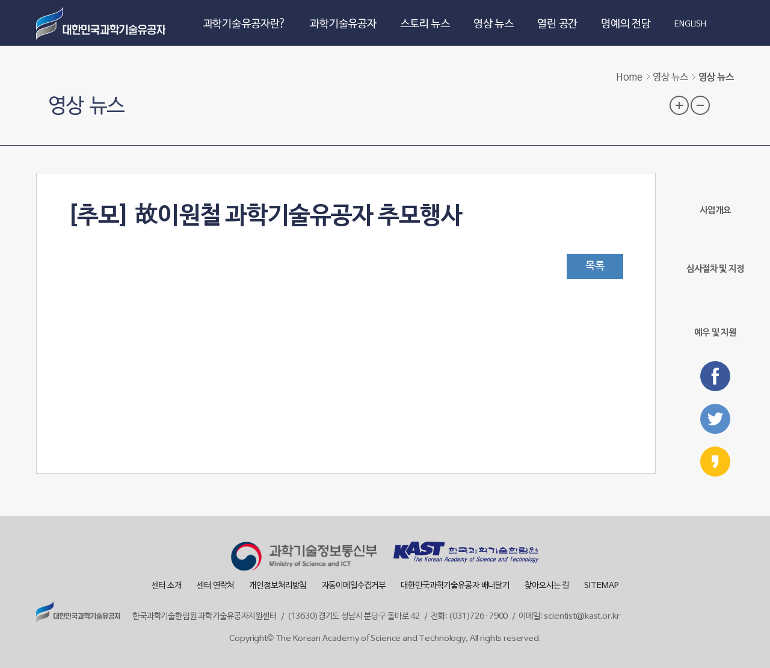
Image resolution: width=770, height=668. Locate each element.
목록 (595, 266)
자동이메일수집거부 (354, 585)
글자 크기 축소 (700, 105)
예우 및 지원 (715, 313)
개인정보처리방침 (277, 585)
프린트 (724, 104)
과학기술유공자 (343, 24)
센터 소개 (167, 585)
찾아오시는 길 (547, 585)
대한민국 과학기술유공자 (102, 23)
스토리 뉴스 (425, 24)
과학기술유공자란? (245, 24)
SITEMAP (601, 585)
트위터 (715, 419)
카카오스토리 (715, 462)
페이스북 (715, 376)
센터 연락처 (215, 585)
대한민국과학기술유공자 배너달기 (455, 585)
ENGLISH (690, 24)
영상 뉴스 (493, 24)
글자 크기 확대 (679, 105)
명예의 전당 (626, 24)
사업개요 (715, 194)
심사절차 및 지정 (715, 252)
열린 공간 (557, 24)
